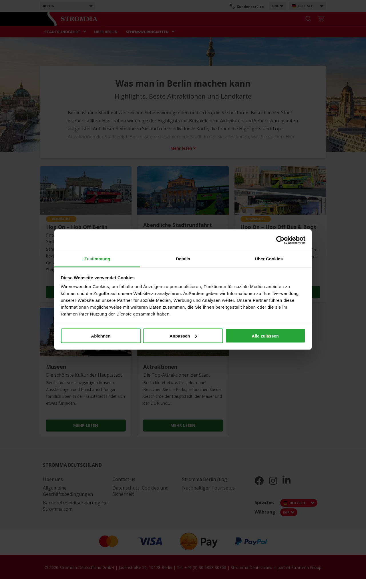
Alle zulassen (265, 335)
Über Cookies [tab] (269, 258)
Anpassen (183, 335)
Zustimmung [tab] (97, 258)
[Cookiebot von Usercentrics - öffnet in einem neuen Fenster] (280, 240)
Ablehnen (100, 335)
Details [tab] (183, 258)
